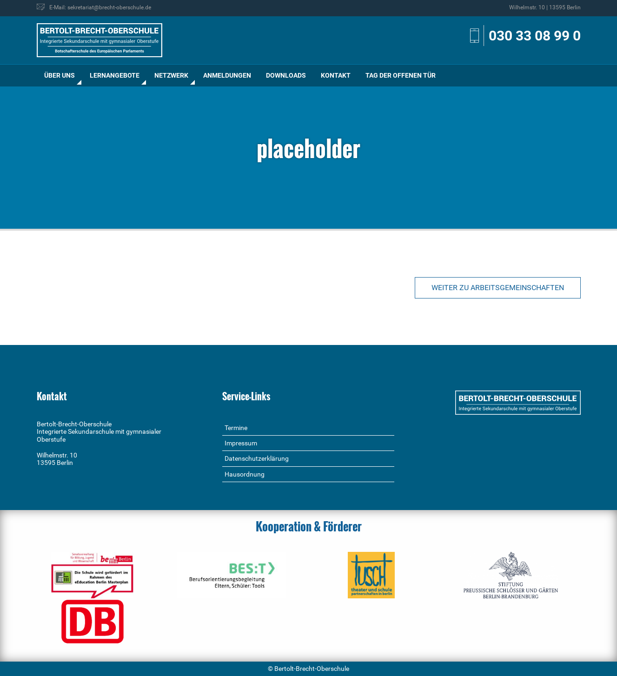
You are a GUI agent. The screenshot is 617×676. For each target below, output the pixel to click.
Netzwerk (171, 75)
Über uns (59, 75)
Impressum (241, 443)
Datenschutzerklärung (257, 458)
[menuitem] (59, 75)
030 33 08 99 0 (535, 35)
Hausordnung (245, 474)
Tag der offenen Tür (400, 75)
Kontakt (336, 75)
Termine (236, 427)
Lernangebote (114, 75)
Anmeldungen (227, 75)
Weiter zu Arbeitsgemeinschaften (497, 287)
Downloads (286, 75)
